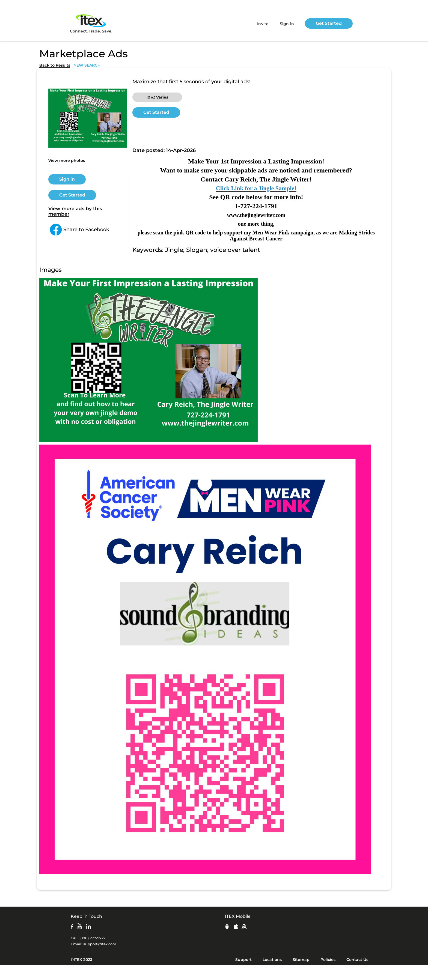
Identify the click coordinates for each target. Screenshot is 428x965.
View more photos (66, 160)
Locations (272, 959)
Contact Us (357, 959)
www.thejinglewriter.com (256, 215)
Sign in (287, 23)
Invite (263, 23)
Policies (327, 959)
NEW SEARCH (86, 65)
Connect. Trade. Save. (91, 23)
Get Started (329, 23)
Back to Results (54, 65)
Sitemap (301, 959)
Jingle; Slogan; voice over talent (212, 250)
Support (243, 959)
